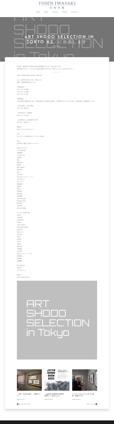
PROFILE (55, 12)
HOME (38, 12)
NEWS (46, 12)
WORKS (64, 12)
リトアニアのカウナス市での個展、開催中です (83, 395)
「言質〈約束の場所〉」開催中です (29, 395)
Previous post (25, 404)
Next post (90, 404)
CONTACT (75, 12)
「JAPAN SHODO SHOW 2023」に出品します (54, 395)
